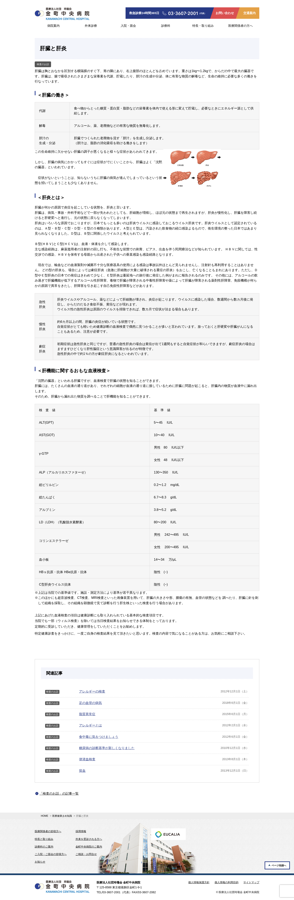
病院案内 (53, 25)
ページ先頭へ (279, 865)
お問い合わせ (225, 13)
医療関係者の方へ (240, 25)
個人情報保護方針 (198, 882)
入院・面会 (128, 25)
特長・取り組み (203, 25)
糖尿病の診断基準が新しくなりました (107, 748)
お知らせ (40, 861)
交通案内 (249, 13)
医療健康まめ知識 (62, 815)
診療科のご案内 (44, 846)
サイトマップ (251, 882)
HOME (44, 815)
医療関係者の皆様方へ (48, 831)
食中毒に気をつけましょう (98, 736)
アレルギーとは (90, 725)
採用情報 (81, 831)
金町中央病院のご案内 (89, 846)
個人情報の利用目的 (226, 882)
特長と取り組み (44, 839)
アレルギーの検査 (92, 691)
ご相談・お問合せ (86, 854)
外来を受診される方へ (89, 839)
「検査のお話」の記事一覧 (59, 793)
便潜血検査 (87, 759)
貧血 (82, 770)
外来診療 (91, 25)
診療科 (165, 25)
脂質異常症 (87, 714)
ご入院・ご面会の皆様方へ (51, 854)
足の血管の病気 (90, 703)
